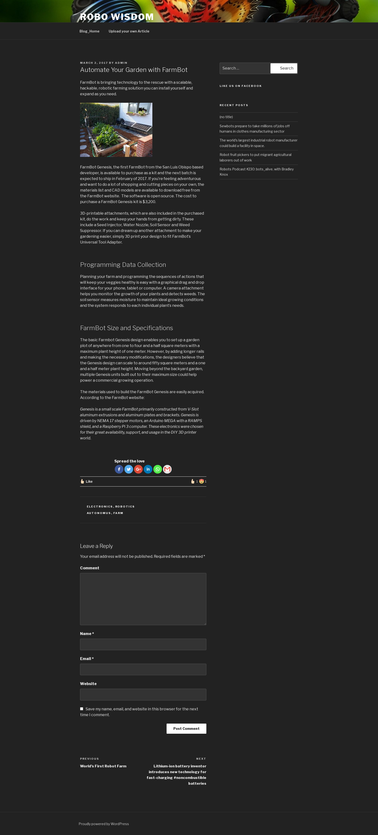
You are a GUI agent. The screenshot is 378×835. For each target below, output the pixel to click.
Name (87, 633)
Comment (89, 568)
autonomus (99, 513)
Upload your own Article (129, 31)
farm (118, 513)
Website (88, 683)
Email (87, 658)
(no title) (226, 117)
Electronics (100, 506)
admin (121, 62)
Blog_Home (90, 31)
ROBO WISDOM (117, 17)
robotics (125, 506)
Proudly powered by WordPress (104, 824)
